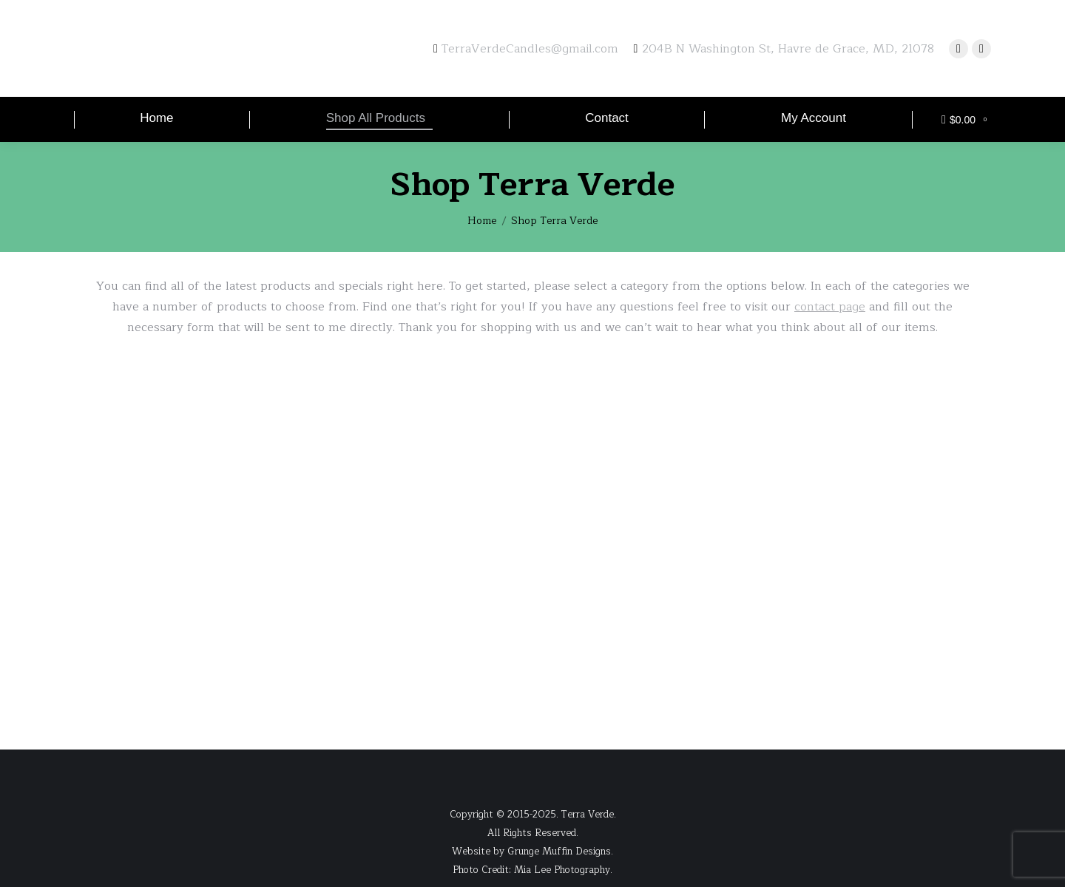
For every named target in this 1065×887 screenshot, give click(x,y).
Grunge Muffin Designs (559, 851)
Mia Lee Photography (562, 870)
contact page (829, 306)
